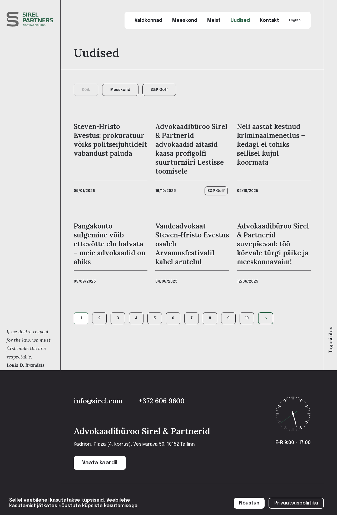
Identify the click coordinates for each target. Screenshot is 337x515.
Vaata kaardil (99, 463)
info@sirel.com (99, 401)
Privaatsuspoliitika (296, 503)
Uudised (240, 20)
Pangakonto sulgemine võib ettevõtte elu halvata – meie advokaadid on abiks (109, 244)
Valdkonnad (148, 20)
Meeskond (184, 20)
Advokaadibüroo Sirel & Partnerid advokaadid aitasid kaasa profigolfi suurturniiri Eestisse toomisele (191, 148)
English (295, 20)
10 (247, 318)
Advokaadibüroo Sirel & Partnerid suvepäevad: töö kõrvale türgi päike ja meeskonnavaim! (273, 244)
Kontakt (269, 20)
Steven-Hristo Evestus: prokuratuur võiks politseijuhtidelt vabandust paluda (110, 140)
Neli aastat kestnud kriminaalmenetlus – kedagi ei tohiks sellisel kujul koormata (271, 144)
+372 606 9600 (162, 401)
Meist (214, 20)
